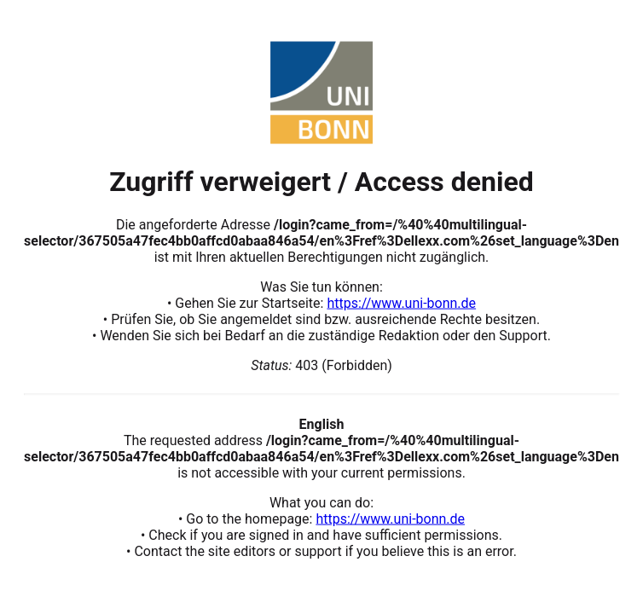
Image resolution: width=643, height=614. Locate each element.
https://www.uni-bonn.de (401, 302)
